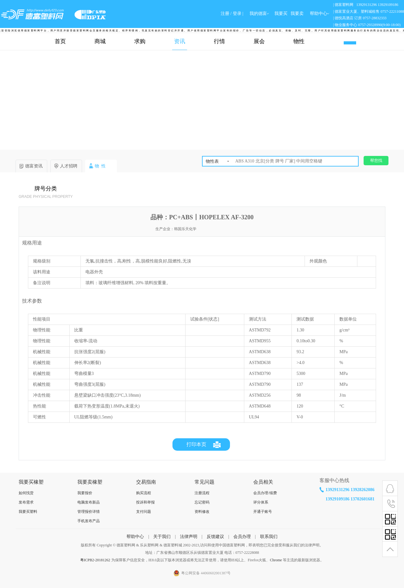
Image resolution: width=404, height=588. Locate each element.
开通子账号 (262, 511)
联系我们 (269, 536)
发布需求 (26, 502)
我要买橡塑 (31, 482)
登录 (237, 13)
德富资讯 (34, 166)
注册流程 (202, 493)
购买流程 (143, 493)
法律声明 (188, 536)
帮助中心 (135, 536)
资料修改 (202, 511)
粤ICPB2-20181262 (95, 560)
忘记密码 (202, 502)
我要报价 (84, 493)
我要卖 (297, 13)
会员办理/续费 (265, 493)
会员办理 (242, 536)
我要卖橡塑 (89, 482)
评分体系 (260, 502)
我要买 (280, 13)
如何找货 (26, 493)
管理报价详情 (88, 511)
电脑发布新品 (88, 502)
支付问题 (143, 511)
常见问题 (204, 482)
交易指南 (146, 482)
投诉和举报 (145, 502)
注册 (225, 13)
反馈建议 (215, 536)
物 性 (100, 166)
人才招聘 (68, 166)
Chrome (276, 560)
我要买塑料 (28, 511)
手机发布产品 (88, 521)
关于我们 (162, 536)
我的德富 (258, 13)
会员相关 (263, 482)
